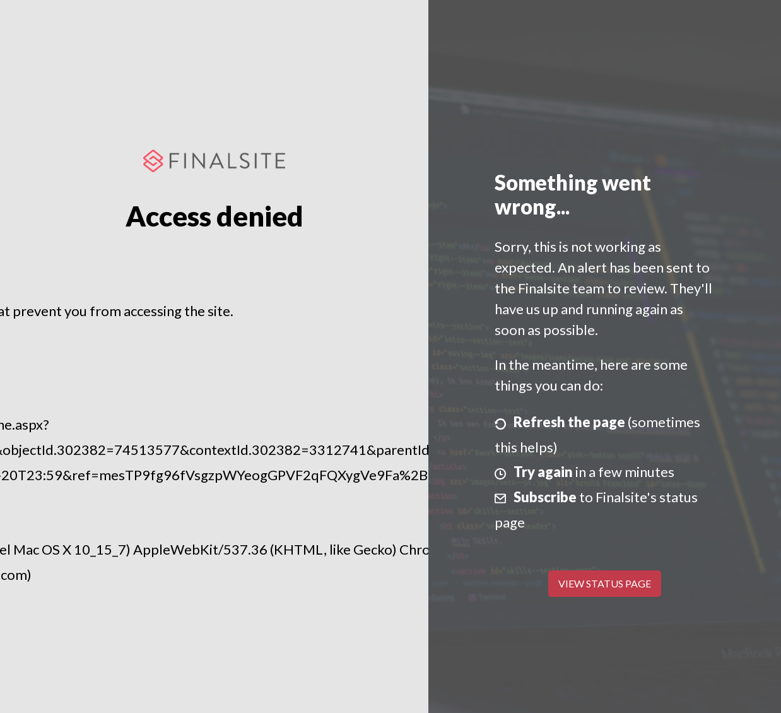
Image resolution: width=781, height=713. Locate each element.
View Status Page (604, 583)
